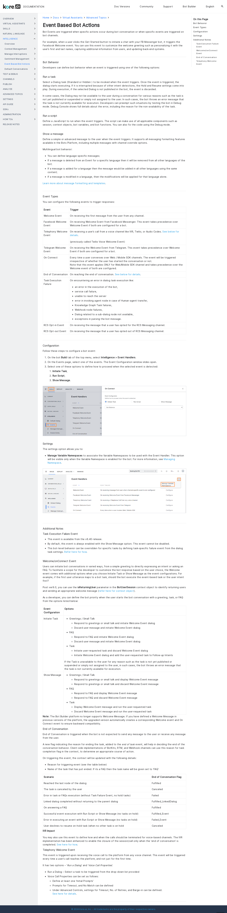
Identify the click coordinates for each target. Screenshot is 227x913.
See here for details (64, 893)
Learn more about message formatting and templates (74, 183)
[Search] (222, 6)
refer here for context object (116, 590)
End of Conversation (206, 57)
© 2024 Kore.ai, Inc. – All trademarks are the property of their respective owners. (113, 909)
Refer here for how (75, 551)
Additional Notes (202, 40)
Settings (197, 35)
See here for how (67, 844)
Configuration (200, 31)
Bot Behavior (200, 23)
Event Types (199, 27)
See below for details (127, 274)
